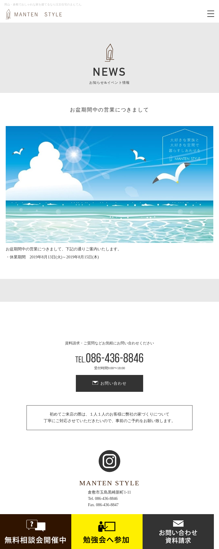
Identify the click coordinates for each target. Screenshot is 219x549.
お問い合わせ (113, 383)
